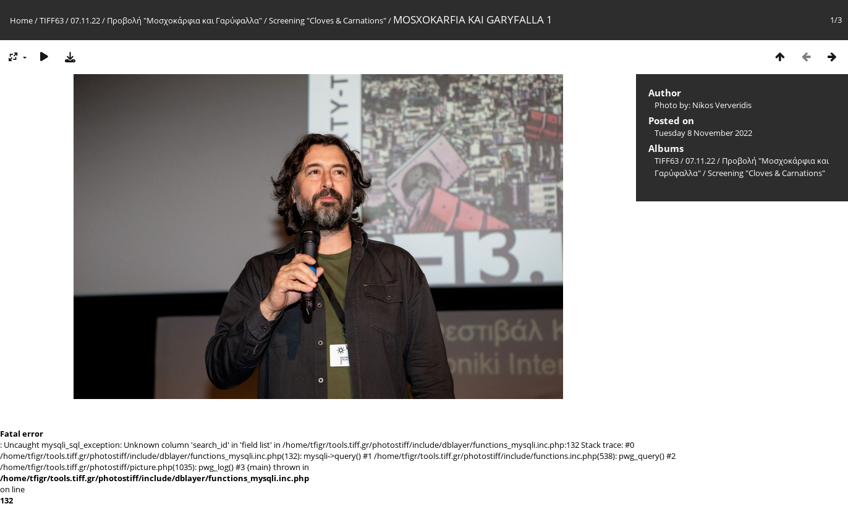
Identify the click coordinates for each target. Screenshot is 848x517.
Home (21, 20)
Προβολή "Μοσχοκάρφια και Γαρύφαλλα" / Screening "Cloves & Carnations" (246, 20)
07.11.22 (85, 20)
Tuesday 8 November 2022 (703, 132)
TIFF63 (52, 20)
